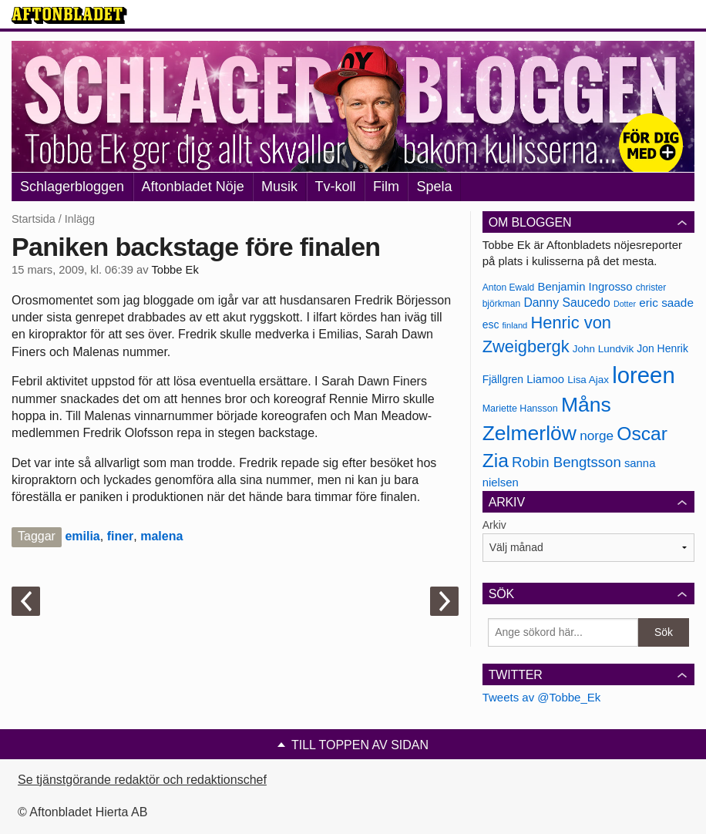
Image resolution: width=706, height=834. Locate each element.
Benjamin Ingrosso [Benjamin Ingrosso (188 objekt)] (584, 287)
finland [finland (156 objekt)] (515, 325)
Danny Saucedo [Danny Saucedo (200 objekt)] (566, 302)
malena (161, 536)
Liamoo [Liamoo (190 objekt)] (545, 379)
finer (120, 536)
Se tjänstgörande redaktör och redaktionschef (142, 779)
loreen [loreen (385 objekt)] (643, 375)
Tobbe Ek (174, 270)
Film (386, 186)
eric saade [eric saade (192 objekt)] (666, 302)
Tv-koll (335, 186)
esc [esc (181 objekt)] (490, 324)
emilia (82, 536)
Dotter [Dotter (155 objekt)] (625, 303)
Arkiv (494, 525)
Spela (434, 186)
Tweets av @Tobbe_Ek (541, 697)
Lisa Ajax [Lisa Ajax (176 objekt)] (588, 379)
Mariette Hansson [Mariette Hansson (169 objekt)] (520, 408)
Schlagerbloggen (72, 186)
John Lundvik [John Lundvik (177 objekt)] (603, 349)
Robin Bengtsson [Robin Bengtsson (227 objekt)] (566, 462)
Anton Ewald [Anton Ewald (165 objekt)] (508, 287)
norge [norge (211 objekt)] (597, 435)
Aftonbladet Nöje (193, 186)
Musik (279, 186)
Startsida (33, 219)
